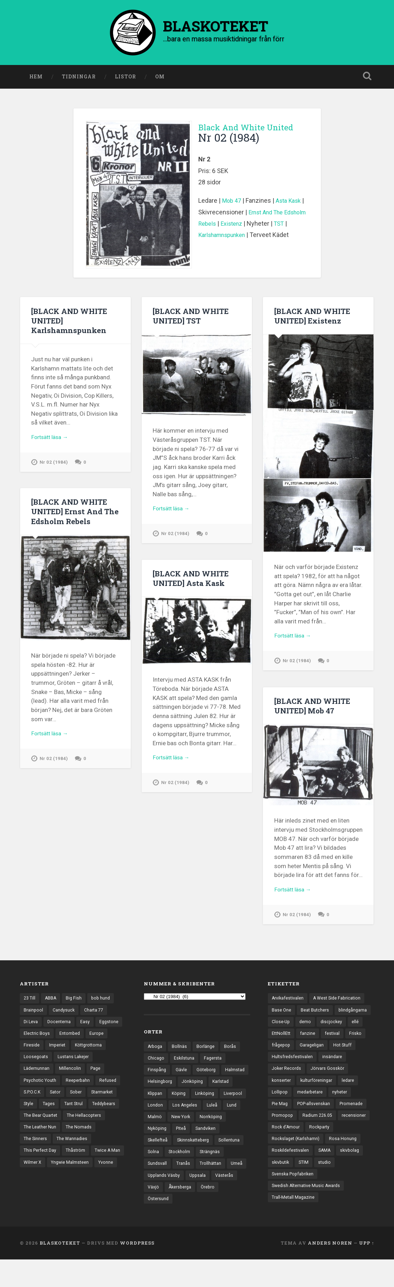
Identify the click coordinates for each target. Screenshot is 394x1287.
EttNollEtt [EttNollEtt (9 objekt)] (330, 1042)
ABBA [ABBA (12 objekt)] (52, 1005)
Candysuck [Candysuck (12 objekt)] (64, 1017)
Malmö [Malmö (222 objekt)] (230, 1127)
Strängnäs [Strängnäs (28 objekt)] (190, 1176)
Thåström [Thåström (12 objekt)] (78, 1177)
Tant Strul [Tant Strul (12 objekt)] (56, 1128)
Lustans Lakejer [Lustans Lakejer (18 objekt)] (40, 1078)
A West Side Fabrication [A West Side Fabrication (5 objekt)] (340, 1005)
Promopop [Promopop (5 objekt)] (283, 1140)
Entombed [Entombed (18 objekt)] (100, 1042)
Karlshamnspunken (241, 237)
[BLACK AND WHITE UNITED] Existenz (315, 318)
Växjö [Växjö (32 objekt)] (154, 1212)
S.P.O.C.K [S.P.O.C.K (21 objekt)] (94, 1103)
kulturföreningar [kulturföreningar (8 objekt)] (319, 1103)
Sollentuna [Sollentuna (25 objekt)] (203, 1164)
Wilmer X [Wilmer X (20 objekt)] (69, 1189)
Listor (125, 79)
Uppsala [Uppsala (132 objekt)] (200, 1200)
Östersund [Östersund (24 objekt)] (159, 1225)
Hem (36, 79)
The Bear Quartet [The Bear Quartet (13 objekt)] (41, 1140)
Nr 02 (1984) (54, 466)
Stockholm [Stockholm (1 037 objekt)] (159, 1176)
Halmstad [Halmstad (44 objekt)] (158, 1090)
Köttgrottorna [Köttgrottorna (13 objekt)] (38, 1066)
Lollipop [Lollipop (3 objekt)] (280, 1115)
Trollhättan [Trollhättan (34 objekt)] (182, 1188)
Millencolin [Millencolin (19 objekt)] (35, 1091)
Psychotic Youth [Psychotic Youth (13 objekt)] (93, 1091)
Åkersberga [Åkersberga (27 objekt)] (181, 1212)
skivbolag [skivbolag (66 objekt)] (352, 1177)
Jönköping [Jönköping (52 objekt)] (224, 1090)
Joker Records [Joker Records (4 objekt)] (287, 1091)
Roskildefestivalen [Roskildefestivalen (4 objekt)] (291, 1177)
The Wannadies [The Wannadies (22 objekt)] (73, 1164)
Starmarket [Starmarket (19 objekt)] (79, 1115)
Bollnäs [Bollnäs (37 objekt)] (180, 1053)
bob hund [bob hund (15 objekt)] (103, 1005)
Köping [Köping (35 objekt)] (207, 1102)
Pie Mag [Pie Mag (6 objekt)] (280, 1128)
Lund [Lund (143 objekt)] (209, 1127)
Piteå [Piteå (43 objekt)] (153, 1151)
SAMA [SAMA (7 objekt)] (326, 1177)
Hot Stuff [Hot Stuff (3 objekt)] (316, 1066)
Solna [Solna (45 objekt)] (229, 1164)
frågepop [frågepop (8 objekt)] (329, 1054)
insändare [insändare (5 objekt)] (334, 1078)
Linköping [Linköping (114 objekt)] (158, 1114)
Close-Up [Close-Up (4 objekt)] (321, 1029)
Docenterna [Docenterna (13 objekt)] (60, 1029)
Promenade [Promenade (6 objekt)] (355, 1128)
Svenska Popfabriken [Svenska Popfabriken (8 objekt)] (294, 1201)
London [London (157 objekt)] (215, 1114)
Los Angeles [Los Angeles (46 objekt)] (161, 1127)
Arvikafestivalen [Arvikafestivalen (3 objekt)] (289, 1005)
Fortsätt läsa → (51, 440)
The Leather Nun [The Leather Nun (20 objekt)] (41, 1152)
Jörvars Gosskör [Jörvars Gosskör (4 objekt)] (330, 1091)
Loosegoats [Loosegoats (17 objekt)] (75, 1066)
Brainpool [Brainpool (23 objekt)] (34, 1017)
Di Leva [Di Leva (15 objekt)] (31, 1029)
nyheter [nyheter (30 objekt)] (343, 1115)
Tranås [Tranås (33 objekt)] (155, 1188)
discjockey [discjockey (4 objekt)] (283, 1042)
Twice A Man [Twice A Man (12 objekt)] (37, 1189)
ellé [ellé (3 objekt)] (307, 1042)
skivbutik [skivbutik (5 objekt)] (281, 1189)
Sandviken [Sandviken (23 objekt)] (179, 1151)
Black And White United (242, 134)
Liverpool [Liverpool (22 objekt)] (188, 1114)
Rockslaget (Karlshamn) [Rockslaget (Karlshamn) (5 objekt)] (297, 1164)
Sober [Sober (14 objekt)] (51, 1115)
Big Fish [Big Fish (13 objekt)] (75, 1005)
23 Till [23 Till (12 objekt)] (30, 1005)
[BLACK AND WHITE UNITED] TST (194, 318)
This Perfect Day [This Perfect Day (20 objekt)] (41, 1177)
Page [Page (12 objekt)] (60, 1091)
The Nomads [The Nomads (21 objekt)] (80, 1152)
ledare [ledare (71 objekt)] (351, 1103)
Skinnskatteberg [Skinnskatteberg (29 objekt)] (165, 1164)
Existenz (260, 226)
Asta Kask (291, 203)
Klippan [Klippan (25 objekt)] (182, 1102)
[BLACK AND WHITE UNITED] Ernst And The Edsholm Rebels (72, 516)
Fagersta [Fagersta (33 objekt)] (214, 1065)
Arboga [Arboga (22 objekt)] (156, 1053)
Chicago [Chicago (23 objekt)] (156, 1065)
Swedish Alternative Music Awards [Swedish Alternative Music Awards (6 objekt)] (308, 1213)
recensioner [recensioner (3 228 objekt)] (284, 1152)
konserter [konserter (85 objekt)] (282, 1103)
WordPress (137, 1270)
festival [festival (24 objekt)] (279, 1054)
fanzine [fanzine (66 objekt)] (357, 1042)
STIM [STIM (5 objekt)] (305, 1189)
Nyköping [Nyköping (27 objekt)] (221, 1139)
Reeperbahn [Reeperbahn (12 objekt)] (36, 1103)
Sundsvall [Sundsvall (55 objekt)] (221, 1176)
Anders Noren (330, 1270)
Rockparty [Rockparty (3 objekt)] (355, 1152)
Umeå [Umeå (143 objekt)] (210, 1188)
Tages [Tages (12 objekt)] (30, 1128)
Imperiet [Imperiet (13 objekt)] (83, 1054)
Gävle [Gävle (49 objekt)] (182, 1078)
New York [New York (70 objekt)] (158, 1139)
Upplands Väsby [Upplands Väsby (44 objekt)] (165, 1200)
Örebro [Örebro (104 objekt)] (211, 1212)
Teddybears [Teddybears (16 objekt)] (88, 1128)
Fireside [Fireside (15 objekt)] (56, 1054)
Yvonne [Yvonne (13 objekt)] (81, 1201)
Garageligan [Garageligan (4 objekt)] (284, 1066)
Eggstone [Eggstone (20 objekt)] (34, 1042)
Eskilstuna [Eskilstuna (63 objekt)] (185, 1065)
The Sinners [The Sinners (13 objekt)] (36, 1164)
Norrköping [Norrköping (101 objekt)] (190, 1139)
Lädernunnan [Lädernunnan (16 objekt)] (79, 1078)
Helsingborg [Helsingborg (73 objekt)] (190, 1090)
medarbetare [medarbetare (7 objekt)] (311, 1115)
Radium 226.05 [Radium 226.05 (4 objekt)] (320, 1140)
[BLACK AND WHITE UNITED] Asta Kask (194, 583)
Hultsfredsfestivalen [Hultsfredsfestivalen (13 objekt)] (293, 1078)
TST (204, 237)
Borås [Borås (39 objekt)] (232, 1053)
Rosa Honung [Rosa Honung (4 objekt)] (345, 1164)
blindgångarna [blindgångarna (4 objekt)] (287, 1029)
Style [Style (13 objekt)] (105, 1115)
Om (160, 79)
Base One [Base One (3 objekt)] (282, 1017)
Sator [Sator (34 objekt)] (29, 1115)
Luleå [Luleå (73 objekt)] (188, 1127)
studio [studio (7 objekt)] (327, 1189)
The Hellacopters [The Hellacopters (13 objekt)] (87, 1140)
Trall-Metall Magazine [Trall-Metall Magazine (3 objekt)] (294, 1225)
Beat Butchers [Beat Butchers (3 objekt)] (315, 1017)
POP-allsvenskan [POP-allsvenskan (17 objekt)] (316, 1128)
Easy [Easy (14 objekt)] (87, 1029)
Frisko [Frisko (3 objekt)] (303, 1054)
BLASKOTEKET (60, 1270)
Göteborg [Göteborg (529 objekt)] (208, 1078)
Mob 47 (232, 203)
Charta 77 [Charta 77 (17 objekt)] (96, 1017)
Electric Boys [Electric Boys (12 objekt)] (66, 1042)
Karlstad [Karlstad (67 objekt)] (156, 1102)
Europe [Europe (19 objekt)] (31, 1054)
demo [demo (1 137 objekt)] (346, 1029)
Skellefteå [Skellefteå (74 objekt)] (209, 1151)
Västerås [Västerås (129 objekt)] (227, 1200)
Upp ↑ (366, 1270)
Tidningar (79, 79)
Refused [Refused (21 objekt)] (67, 1103)
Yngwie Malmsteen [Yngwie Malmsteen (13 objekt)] (43, 1201)
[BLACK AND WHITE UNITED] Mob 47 (315, 710)
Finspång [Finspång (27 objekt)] (157, 1078)
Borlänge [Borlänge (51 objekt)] (207, 1053)
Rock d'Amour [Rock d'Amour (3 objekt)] (320, 1152)
